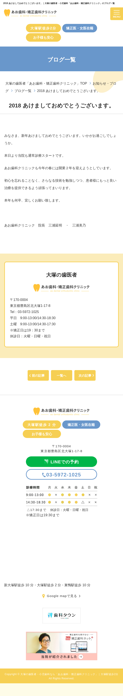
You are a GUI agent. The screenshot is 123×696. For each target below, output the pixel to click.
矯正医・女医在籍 (79, 28)
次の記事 (85, 375)
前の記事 (38, 375)
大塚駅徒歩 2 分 (41, 425)
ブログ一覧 (22, 91)
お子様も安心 (43, 37)
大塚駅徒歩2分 (43, 28)
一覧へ (61, 375)
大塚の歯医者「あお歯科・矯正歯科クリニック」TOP (46, 83)
